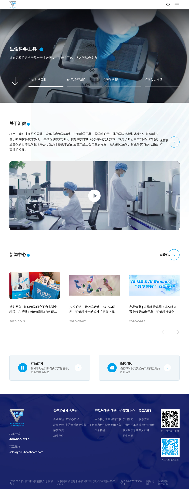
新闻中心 (129, 410)
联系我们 (145, 410)
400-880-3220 (19, 439)
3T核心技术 (72, 419)
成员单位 (58, 435)
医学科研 (100, 430)
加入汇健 (144, 430)
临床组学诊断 (102, 424)
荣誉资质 (58, 430)
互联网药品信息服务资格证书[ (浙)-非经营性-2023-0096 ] (86, 482)
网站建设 (163, 481)
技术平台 (72, 410)
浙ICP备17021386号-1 (131, 482)
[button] (176, 332)
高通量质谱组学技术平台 (80, 424)
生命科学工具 (102, 419)
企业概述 (58, 419)
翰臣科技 (163, 484)
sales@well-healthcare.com (26, 452)
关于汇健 (59, 410)
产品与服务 (102, 410)
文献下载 (116, 424)
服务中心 (117, 410)
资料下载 (116, 419)
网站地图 (150, 482)
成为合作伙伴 (147, 424)
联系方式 (144, 419)
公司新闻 (128, 419)
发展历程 (58, 424)
